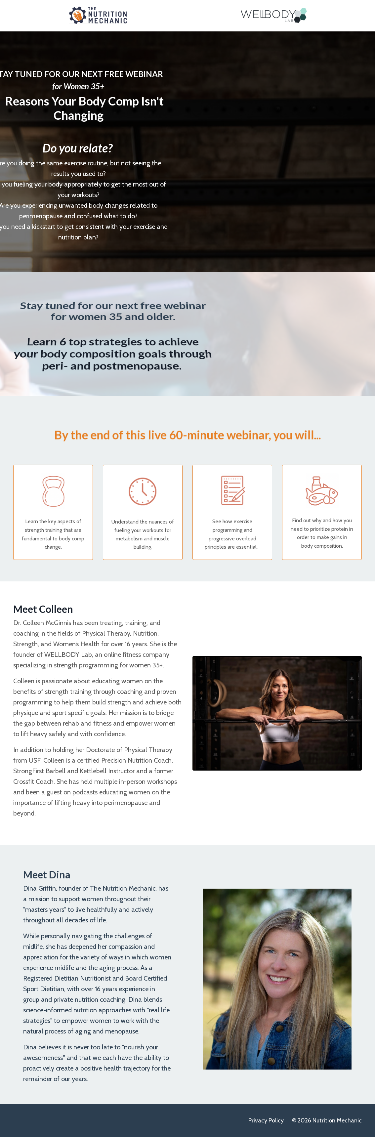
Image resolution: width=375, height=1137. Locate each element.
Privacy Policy (266, 1120)
